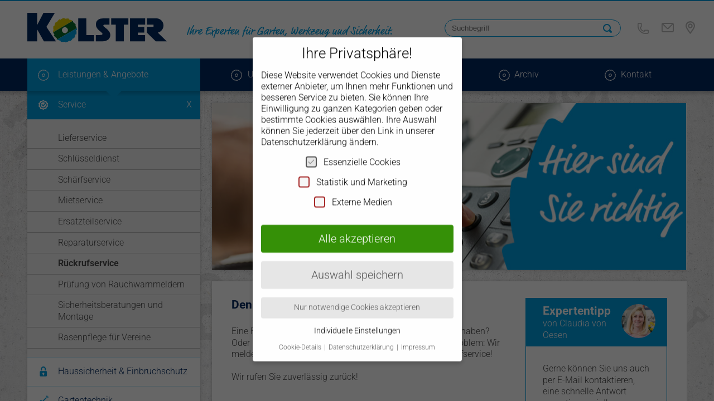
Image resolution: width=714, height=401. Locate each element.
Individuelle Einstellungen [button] (357, 321)
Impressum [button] (418, 338)
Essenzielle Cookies (353, 152)
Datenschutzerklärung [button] (362, 338)
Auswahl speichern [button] (357, 265)
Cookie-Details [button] (301, 338)
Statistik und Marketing (352, 172)
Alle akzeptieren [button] (357, 229)
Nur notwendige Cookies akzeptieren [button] (357, 298)
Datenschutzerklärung (304, 132)
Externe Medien (353, 192)
